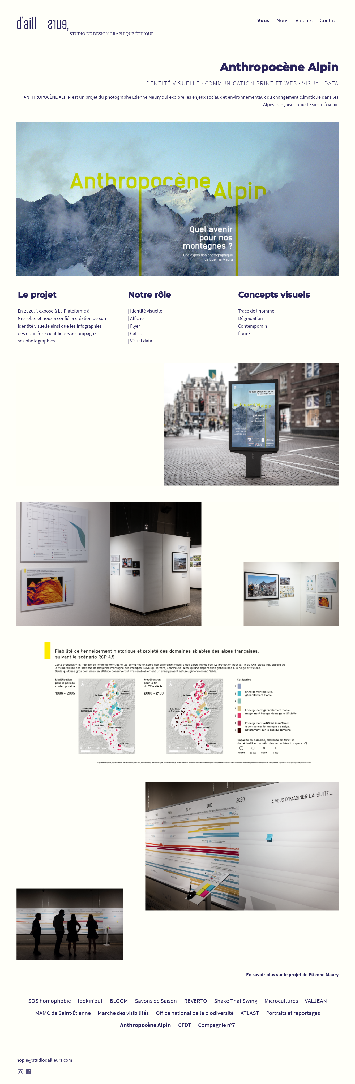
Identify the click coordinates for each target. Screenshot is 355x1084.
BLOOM (119, 1000)
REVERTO (195, 1000)
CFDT (184, 1025)
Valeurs (304, 20)
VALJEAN (316, 1000)
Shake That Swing (235, 1000)
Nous (282, 20)
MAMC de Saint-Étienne (63, 1013)
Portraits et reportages (293, 1013)
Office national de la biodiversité (195, 1013)
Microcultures (281, 1000)
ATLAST (250, 1013)
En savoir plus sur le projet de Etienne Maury (292, 975)
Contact (329, 20)
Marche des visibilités (123, 1013)
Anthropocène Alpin (145, 1025)
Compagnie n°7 (216, 1025)
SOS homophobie (49, 1000)
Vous (263, 20)
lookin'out (90, 1000)
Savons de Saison (156, 1000)
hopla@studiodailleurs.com (44, 1060)
